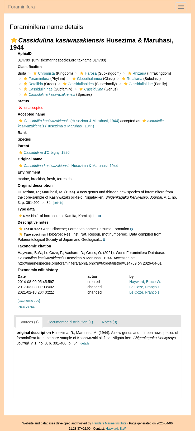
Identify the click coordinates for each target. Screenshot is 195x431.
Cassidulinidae (138, 84)
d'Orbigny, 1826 (44, 152)
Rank (22, 133)
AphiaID (25, 53)
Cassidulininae (37, 89)
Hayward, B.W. (116, 428)
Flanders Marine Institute (109, 423)
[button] (14, 40)
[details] (58, 203)
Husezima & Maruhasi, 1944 (68, 166)
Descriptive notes (33, 222)
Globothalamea (86, 78)
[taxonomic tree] (29, 301)
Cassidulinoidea (78, 84)
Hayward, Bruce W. (145, 282)
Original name (30, 159)
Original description (35, 185)
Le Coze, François (144, 287)
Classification (30, 67)
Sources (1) (29, 322)
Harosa (88, 73)
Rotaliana (131, 78)
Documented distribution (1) (70, 322)
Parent (23, 146)
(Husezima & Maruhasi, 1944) (68, 121)
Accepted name (31, 114)
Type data (26, 209)
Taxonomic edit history (38, 270)
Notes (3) (109, 322)
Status (23, 101)
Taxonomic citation (34, 246)
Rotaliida (32, 84)
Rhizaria (136, 73)
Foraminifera (21, 6)
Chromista (43, 73)
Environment (29, 172)
